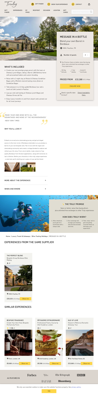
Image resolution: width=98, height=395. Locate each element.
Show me (25, 299)
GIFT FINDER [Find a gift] (37, 4)
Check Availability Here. (84, 94)
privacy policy (76, 387)
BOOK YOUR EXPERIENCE (57, 4)
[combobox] (86, 55)
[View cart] (89, 4)
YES (49, 391)
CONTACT (76, 4)
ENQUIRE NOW (75, 86)
